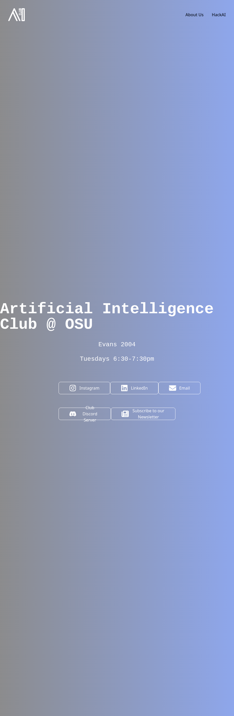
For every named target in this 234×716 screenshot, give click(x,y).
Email (179, 388)
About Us (194, 15)
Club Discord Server (83, 414)
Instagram (84, 388)
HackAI (219, 15)
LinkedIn (134, 388)
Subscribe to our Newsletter (143, 414)
